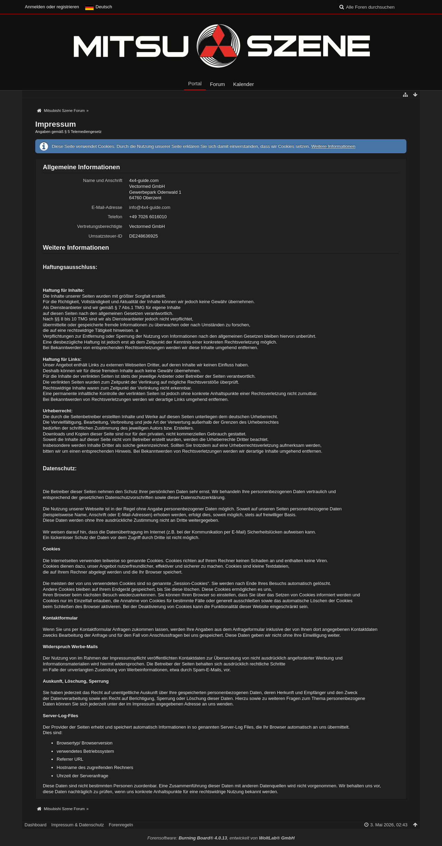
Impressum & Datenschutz (77, 824)
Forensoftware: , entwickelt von (221, 837)
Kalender (243, 84)
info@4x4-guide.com (149, 207)
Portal (195, 83)
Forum (217, 84)
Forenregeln (121, 824)
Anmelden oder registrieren (52, 6)
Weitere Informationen (333, 146)
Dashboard (36, 824)
